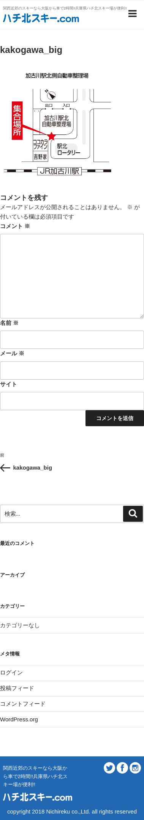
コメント (15, 226)
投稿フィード (17, 688)
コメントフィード (23, 703)
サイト (8, 384)
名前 (9, 323)
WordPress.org (19, 719)
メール (12, 353)
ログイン (11, 672)
